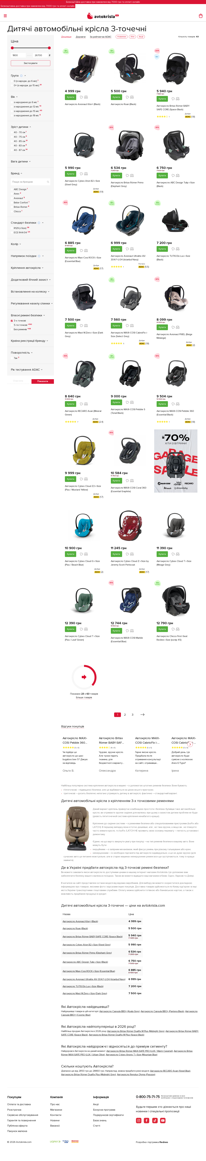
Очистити (18, 380)
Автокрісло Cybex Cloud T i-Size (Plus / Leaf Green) (82, 638)
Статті (96, 1125)
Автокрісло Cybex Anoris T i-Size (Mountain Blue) (131, 1054)
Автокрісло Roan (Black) (123, 104)
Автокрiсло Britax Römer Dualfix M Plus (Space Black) (116, 1034)
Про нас (55, 1104)
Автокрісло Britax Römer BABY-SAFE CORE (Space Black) (173, 107)
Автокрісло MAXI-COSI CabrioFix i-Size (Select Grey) (129, 334)
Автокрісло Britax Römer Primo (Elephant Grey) (127, 184)
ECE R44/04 (22, 232)
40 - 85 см (20, 141)
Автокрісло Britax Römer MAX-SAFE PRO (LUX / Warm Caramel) (139, 1051)
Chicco (18, 211)
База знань (100, 1120)
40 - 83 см (20, 145)
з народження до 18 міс (27, 115)
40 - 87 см (21, 150)
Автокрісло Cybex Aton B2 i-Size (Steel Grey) (82, 182)
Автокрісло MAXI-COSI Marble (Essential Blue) (127, 639)
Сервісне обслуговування (22, 1115)
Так (16, 358)
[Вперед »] (142, 714)
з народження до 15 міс (28, 111)
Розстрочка (14, 1109)
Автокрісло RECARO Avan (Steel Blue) (170, 1070)
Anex (17, 193)
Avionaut (19, 198)
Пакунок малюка (17, 1131)
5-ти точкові (23, 325)
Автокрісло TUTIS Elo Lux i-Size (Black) (173, 257)
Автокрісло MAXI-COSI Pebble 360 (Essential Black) (175, 413)
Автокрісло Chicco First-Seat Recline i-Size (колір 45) (172, 638)
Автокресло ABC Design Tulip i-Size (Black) (176, 184)
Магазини (56, 1109)
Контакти (55, 1115)
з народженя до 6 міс (26, 102)
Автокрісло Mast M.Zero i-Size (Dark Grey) (84, 334)
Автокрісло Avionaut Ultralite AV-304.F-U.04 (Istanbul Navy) (128, 257)
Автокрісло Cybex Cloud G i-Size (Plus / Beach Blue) (82, 563)
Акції (96, 1104)
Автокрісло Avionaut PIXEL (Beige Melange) (174, 336)
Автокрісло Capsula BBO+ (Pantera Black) (162, 1011)
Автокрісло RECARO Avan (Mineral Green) (83, 413)
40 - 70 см (20, 132)
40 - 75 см (20, 136)
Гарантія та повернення (21, 1120)
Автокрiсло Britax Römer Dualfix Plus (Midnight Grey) (88, 1074)
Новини (54, 1120)
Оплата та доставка (19, 1104)
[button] (190, 744)
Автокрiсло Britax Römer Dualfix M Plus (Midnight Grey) (135, 1031)
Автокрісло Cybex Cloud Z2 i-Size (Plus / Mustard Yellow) (83, 488)
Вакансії (55, 1125)
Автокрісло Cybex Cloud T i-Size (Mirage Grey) (174, 563)
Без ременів (22, 329)
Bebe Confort (21, 202)
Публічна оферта (17, 1125)
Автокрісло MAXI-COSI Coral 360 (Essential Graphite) (128, 489)
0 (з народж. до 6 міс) (26, 81)
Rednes (163, 1142)
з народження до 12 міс (27, 106)
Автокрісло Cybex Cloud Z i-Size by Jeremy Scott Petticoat (130, 563)
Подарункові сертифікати (108, 1115)
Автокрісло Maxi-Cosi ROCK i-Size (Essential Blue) (83, 259)
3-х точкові (20, 320)
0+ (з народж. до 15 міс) (28, 85)
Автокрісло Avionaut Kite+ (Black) (82, 104)
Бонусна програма (104, 1109)
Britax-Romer (21, 206)
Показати (42, 381)
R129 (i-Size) (21, 228)
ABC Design (21, 189)
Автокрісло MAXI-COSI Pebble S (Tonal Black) (128, 411)
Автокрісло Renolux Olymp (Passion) (136, 1074)
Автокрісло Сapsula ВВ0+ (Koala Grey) (119, 1011)
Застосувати (30, 63)
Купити (70, 97)
